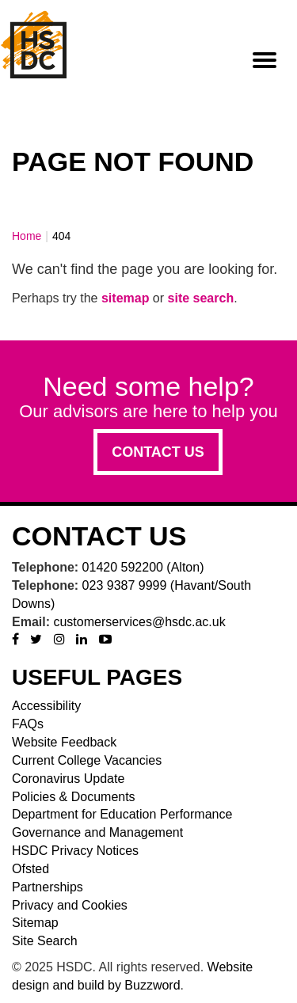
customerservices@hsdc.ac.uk (139, 622)
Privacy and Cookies (70, 905)
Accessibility (46, 705)
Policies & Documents (73, 797)
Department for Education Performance (122, 814)
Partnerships (47, 887)
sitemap (125, 298)
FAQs (28, 724)
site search (201, 298)
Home (26, 236)
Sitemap (35, 922)
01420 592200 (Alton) (143, 567)
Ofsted (30, 869)
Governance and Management (97, 832)
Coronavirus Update (68, 778)
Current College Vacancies (87, 760)
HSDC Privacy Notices (75, 850)
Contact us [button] (158, 452)
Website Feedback (64, 742)
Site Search (45, 941)
